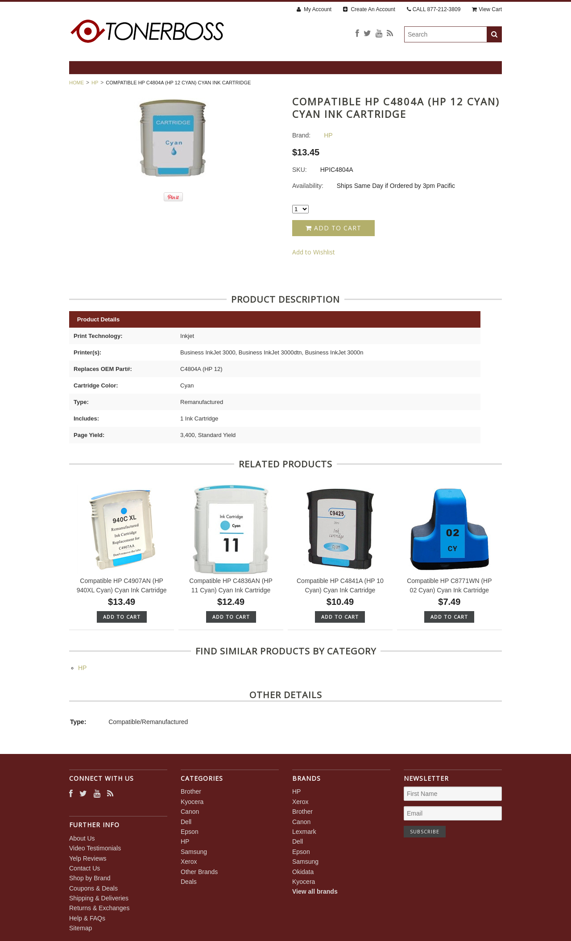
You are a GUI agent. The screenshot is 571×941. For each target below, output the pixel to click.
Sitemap (80, 928)
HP (94, 82)
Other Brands (199, 871)
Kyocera (192, 801)
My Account (314, 9)
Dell (186, 821)
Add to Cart (333, 228)
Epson (190, 831)
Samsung (194, 851)
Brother (191, 791)
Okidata (303, 871)
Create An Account (369, 9)
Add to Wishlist (313, 252)
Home (76, 82)
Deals (189, 881)
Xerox (189, 861)
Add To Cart (122, 616)
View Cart (487, 9)
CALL (434, 9)
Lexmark (304, 831)
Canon (190, 811)
